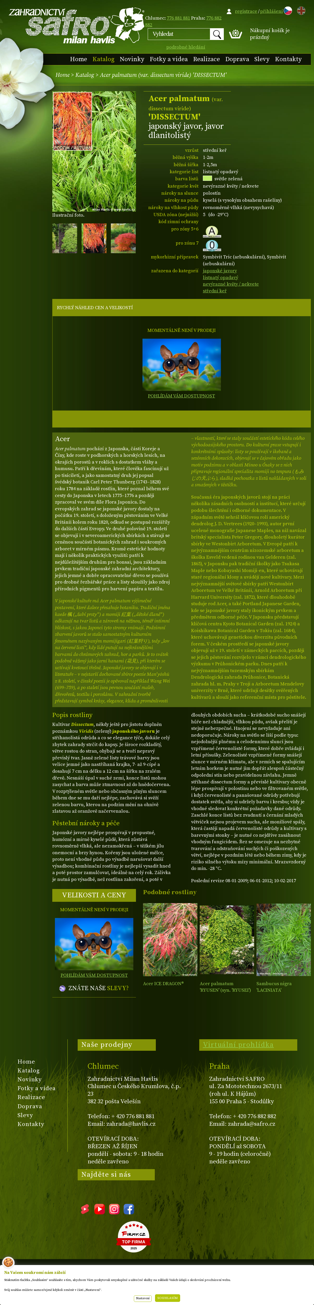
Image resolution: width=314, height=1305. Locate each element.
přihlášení (271, 11)
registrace (246, 11)
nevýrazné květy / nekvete (231, 284)
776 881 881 (178, 18)
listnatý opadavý (220, 278)
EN (300, 10)
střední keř (215, 291)
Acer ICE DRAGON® (163, 984)
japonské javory (220, 271)
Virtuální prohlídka (238, 1044)
